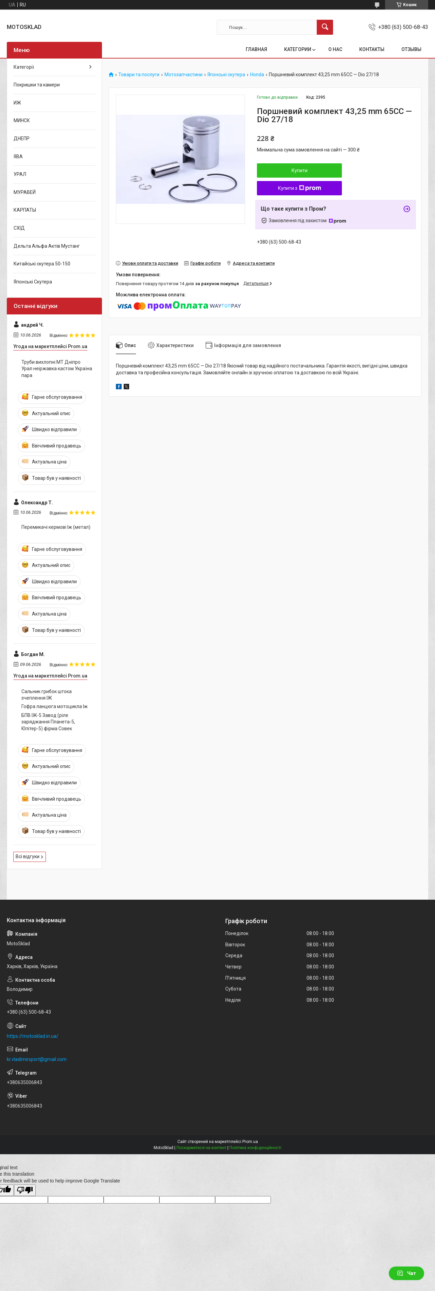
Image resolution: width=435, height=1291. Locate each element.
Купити (300, 170)
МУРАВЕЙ (25, 192)
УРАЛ (20, 174)
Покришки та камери (37, 84)
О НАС (335, 49)
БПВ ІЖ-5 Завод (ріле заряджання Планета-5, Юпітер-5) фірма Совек (48, 722)
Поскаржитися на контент (201, 1147)
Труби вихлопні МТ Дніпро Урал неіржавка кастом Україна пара (56, 368)
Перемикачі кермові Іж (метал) (55, 527)
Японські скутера (226, 74)
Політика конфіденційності (255, 1147)
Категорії (24, 67)
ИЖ (17, 102)
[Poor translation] (25, 1190)
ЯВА (18, 156)
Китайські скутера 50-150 (42, 263)
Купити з (299, 188)
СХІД (19, 228)
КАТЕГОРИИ (297, 49)
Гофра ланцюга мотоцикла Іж (54, 706)
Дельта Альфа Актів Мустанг (47, 246)
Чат (406, 1273)
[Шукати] (325, 27)
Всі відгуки (27, 856)
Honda (257, 74)
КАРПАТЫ (25, 210)
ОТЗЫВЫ (411, 49)
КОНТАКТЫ (371, 49)
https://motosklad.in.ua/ (32, 1036)
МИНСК (22, 120)
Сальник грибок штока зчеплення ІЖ (46, 695)
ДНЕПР (22, 138)
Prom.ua (250, 1141)
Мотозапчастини (183, 74)
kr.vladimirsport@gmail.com (37, 1059)
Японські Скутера (33, 281)
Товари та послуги (138, 74)
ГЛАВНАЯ (256, 49)
